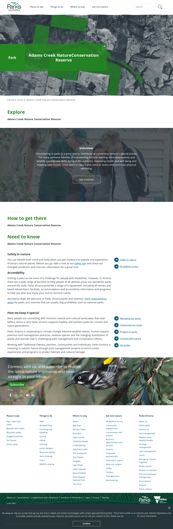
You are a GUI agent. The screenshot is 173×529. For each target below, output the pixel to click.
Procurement (145, 481)
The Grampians (80, 453)
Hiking (42, 440)
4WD (42, 421)
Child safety (144, 425)
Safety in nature (128, 259)
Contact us (144, 429)
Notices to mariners (148, 470)
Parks (20, 99)
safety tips (80, 263)
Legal (87, 497)
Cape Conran (79, 437)
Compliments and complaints (44, 497)
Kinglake (77, 461)
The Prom (77, 484)
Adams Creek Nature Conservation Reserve (50, 99)
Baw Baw (77, 425)
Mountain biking (47, 452)
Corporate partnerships (112, 455)
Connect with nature (130, 338)
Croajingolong (79, 445)
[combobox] (148, 6)
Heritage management (145, 446)
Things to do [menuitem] (56, 6)
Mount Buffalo (79, 473)
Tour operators (113, 476)
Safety (108, 468)
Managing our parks (130, 318)
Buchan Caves (79, 429)
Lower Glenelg (79, 469)
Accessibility (23, 497)
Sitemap (105, 497)
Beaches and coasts (15, 428)
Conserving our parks (131, 325)
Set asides (125, 345)
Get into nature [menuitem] (100, 6)
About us (143, 421)
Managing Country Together (147, 461)
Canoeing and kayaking (46, 431)
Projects (142, 485)
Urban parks (12, 444)
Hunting (43, 444)
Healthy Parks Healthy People (146, 439)
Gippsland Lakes (80, 449)
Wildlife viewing (47, 464)
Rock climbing (46, 456)
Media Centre (145, 466)
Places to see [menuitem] (36, 6)
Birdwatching (46, 425)
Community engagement (111, 427)
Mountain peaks (13, 432)
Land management (147, 451)
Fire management (147, 433)
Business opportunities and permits (114, 442)
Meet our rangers (114, 464)
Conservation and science (114, 434)
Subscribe (17, 384)
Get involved (86, 179)
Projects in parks (128, 331)
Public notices (145, 489)
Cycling (43, 436)
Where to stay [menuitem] (77, 6)
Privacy (10, 389)
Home (10, 99)
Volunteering (112, 480)
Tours (42, 460)
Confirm (86, 523)
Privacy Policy (130, 516)
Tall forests (11, 440)
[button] (160, 7)
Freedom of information (72, 497)
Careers (109, 449)
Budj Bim (77, 433)
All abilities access (129, 266)
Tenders (109, 472)
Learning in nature (114, 460)
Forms (142, 455)
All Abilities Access (114, 421)
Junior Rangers (46, 448)
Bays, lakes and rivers (13, 423)
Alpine (76, 421)
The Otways (78, 457)
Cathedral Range (80, 441)
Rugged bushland (14, 436)
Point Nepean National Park (79, 478)
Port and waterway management (147, 475)
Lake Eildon (78, 465)
